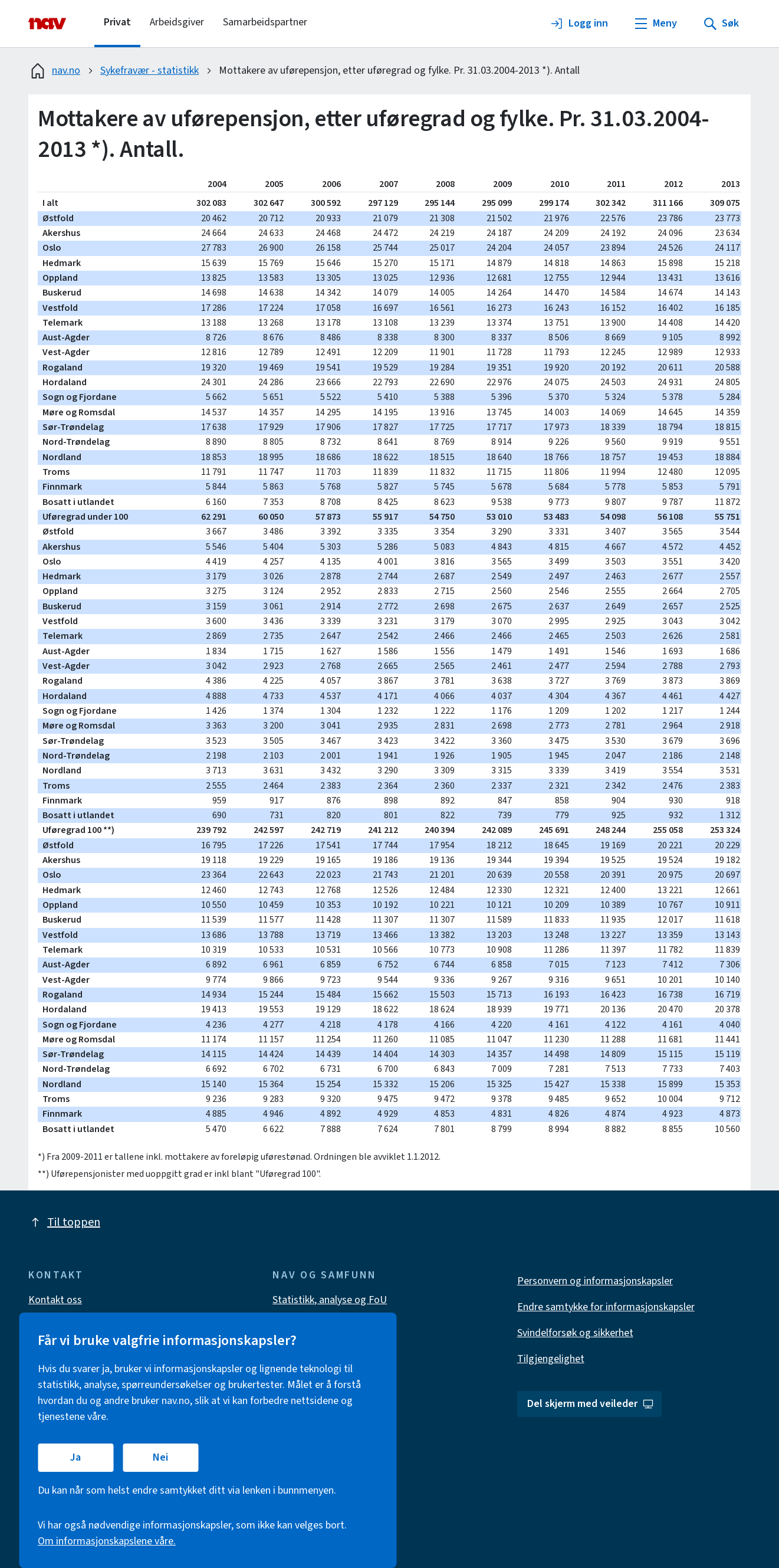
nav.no (54, 70)
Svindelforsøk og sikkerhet (575, 1333)
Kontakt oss (55, 1300)
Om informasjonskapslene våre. (107, 1541)
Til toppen (64, 1222)
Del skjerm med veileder (590, 1403)
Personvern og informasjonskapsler (595, 1281)
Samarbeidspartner (265, 22)
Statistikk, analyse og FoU (329, 1300)
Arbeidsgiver (177, 22)
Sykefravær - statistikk (149, 70)
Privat (117, 22)
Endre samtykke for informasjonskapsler (606, 1307)
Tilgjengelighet (550, 1359)
